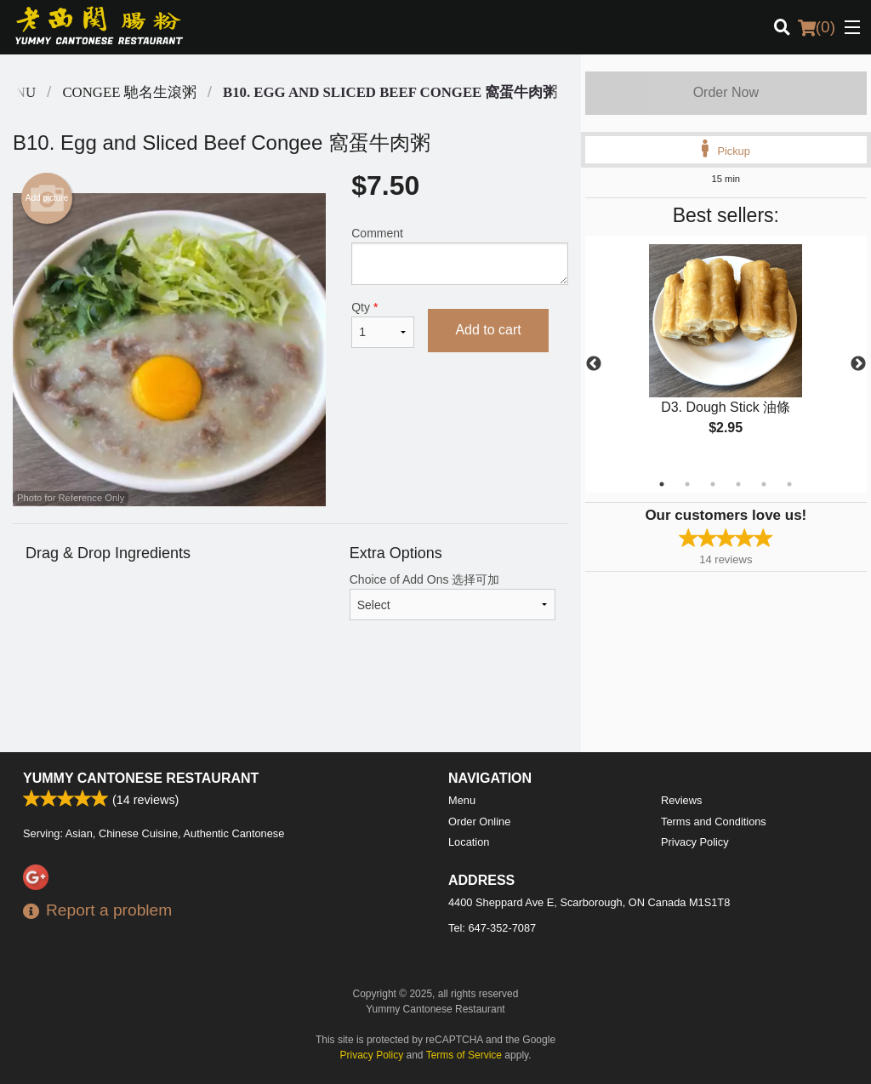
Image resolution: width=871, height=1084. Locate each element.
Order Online (479, 821)
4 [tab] (738, 484)
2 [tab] (687, 484)
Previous (593, 364)
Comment (459, 255)
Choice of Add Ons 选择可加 (452, 596)
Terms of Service (464, 1055)
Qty (382, 324)
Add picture (47, 198)
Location (468, 842)
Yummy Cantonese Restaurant (141, 778)
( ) (816, 27)
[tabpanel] (725, 354)
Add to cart (488, 329)
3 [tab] (712, 484)
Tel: (492, 927)
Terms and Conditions (713, 821)
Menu (461, 800)
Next (858, 364)
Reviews (681, 800)
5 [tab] (763, 484)
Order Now (726, 92)
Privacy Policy (695, 842)
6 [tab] (789, 484)
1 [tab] (661, 484)
